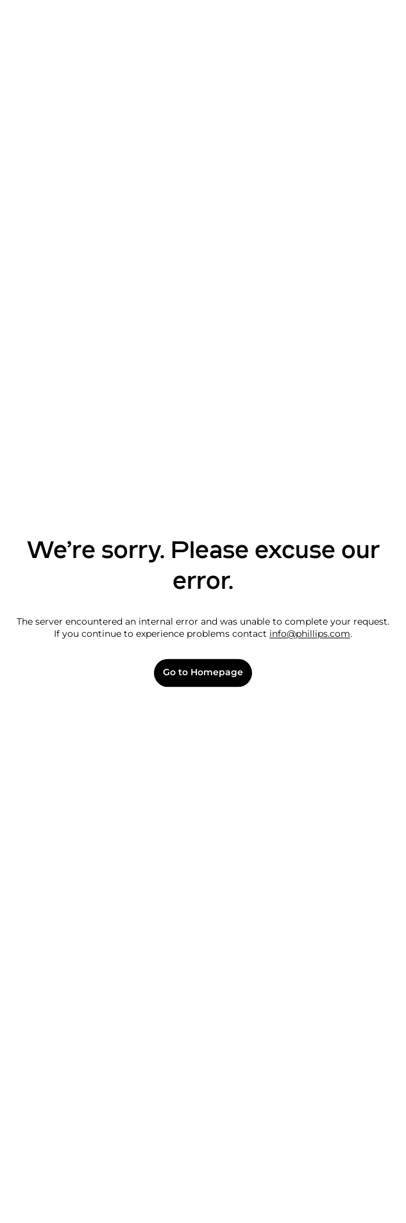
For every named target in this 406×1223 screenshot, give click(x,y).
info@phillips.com (309, 634)
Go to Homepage (203, 673)
